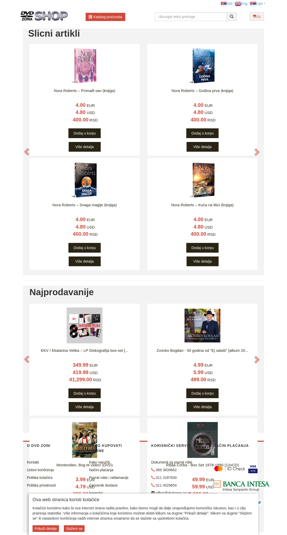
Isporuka (96, 493)
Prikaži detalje (46, 529)
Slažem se (74, 529)
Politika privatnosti (41, 485)
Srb (226, 4)
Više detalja (84, 147)
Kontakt (33, 462)
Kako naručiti (99, 462)
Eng (241, 4)
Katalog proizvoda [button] (105, 17)
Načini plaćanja (101, 470)
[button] (26, 151)
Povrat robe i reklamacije (109, 478)
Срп (256, 4)
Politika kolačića (40, 478)
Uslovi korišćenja (40, 470)
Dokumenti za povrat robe (171, 462)
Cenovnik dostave (103, 485)
